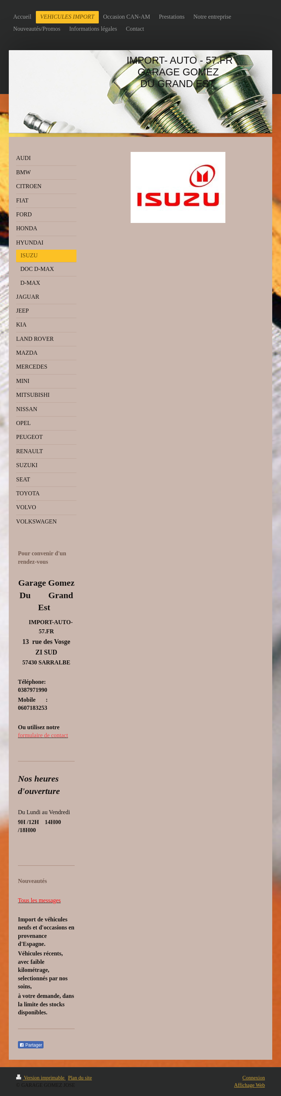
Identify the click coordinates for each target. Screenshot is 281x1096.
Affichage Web (249, 1085)
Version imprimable (41, 1078)
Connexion (254, 1078)
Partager (30, 1045)
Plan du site (80, 1078)
